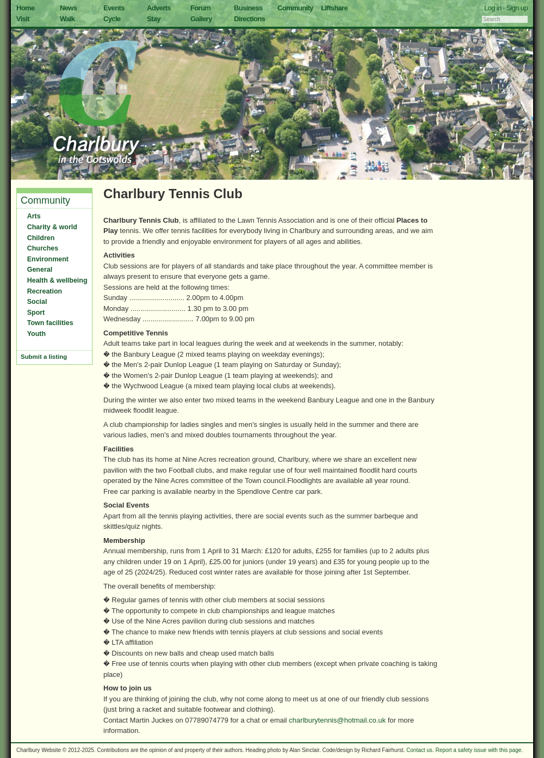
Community (295, 8)
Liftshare (334, 8)
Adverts (159, 8)
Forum (200, 8)
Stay (153, 19)
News (68, 8)
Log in (493, 8)
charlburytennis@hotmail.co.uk (337, 720)
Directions (249, 19)
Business (248, 8)
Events (114, 8)
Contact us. (420, 750)
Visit (22, 19)
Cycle (111, 19)
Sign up (517, 8)
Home (25, 8)
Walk (67, 19)
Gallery (201, 19)
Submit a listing (44, 356)
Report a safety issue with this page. (479, 750)
